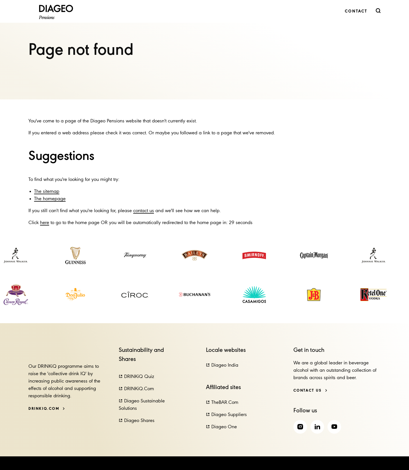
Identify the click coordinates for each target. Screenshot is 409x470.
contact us (143, 211)
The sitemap (46, 191)
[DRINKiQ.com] (46, 408)
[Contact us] (310, 390)
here (44, 222)
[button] (136, 377)
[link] (356, 11)
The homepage (50, 199)
